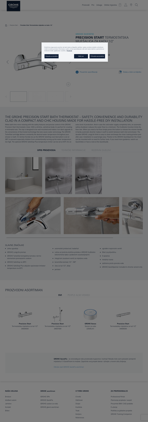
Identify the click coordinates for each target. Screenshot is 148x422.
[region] (74, 52)
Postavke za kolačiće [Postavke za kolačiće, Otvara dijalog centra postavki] (52, 56)
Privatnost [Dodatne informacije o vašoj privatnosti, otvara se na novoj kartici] (69, 50)
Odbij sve (81, 56)
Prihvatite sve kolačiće (97, 56)
